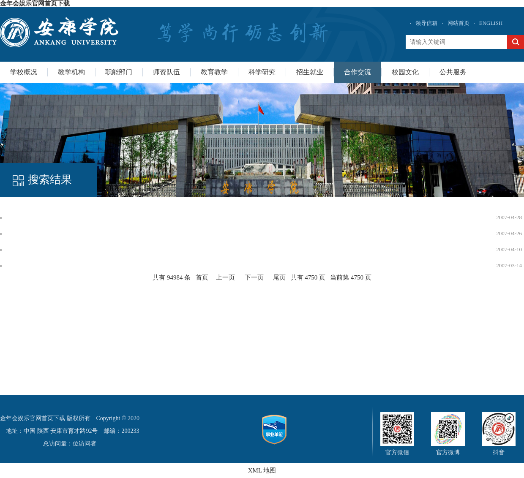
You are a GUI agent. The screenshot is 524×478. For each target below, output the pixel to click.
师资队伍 (166, 72)
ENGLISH (491, 23)
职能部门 (118, 72)
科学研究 (262, 72)
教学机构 (71, 72)
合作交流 (357, 72)
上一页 (225, 277)
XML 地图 (262, 470)
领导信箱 (426, 23)
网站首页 (458, 23)
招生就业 (309, 72)
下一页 (254, 277)
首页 (202, 277)
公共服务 (453, 72)
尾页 (279, 277)
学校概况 (23, 72)
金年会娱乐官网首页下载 (35, 3)
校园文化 (405, 72)
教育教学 (214, 72)
